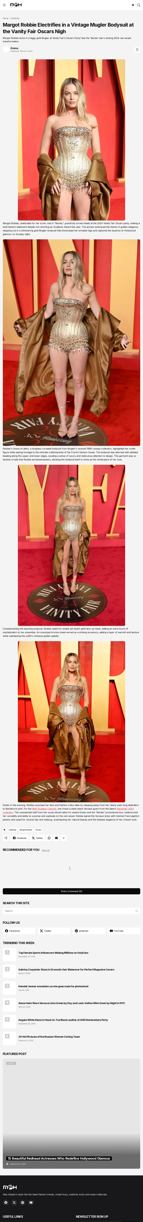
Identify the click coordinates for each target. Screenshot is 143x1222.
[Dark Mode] (133, 5)
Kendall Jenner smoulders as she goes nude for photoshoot (53, 986)
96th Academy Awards (44, 808)
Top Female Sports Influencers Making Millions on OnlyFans (53, 952)
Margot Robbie (26, 830)
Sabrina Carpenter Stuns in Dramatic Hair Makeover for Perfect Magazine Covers (66, 969)
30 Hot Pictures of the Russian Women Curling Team (49, 1036)
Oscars (38, 830)
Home (5, 18)
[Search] (138, 5)
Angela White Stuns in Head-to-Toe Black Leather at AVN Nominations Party (63, 1019)
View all (46, 850)
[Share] (137, 49)
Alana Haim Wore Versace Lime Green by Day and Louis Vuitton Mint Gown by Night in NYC (71, 1003)
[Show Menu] (4, 5)
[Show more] (64, 838)
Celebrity (15, 18)
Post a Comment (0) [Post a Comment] (71, 891)
